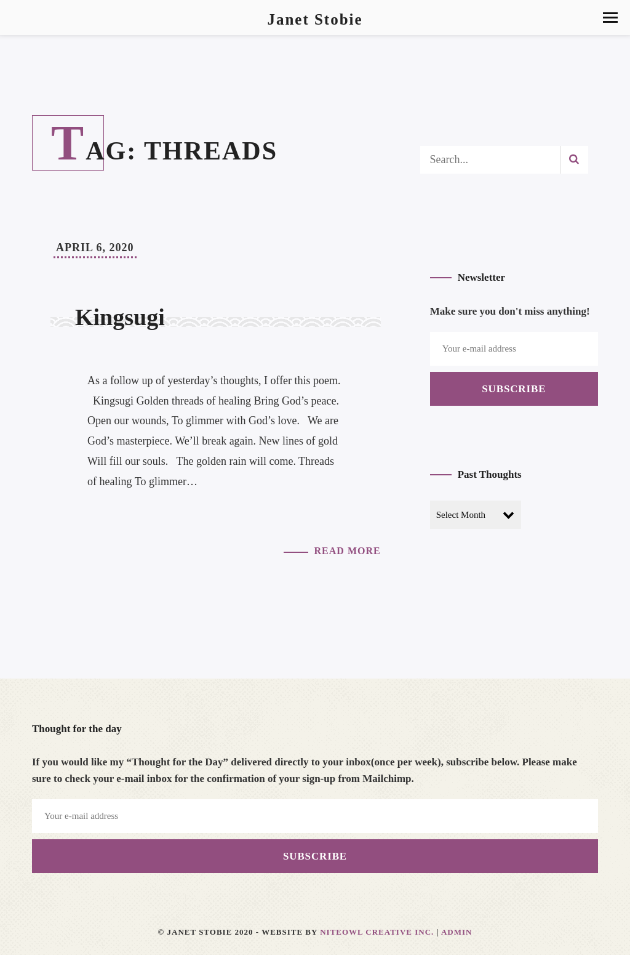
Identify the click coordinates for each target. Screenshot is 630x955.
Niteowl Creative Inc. (377, 932)
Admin (456, 932)
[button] (610, 17)
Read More (347, 551)
